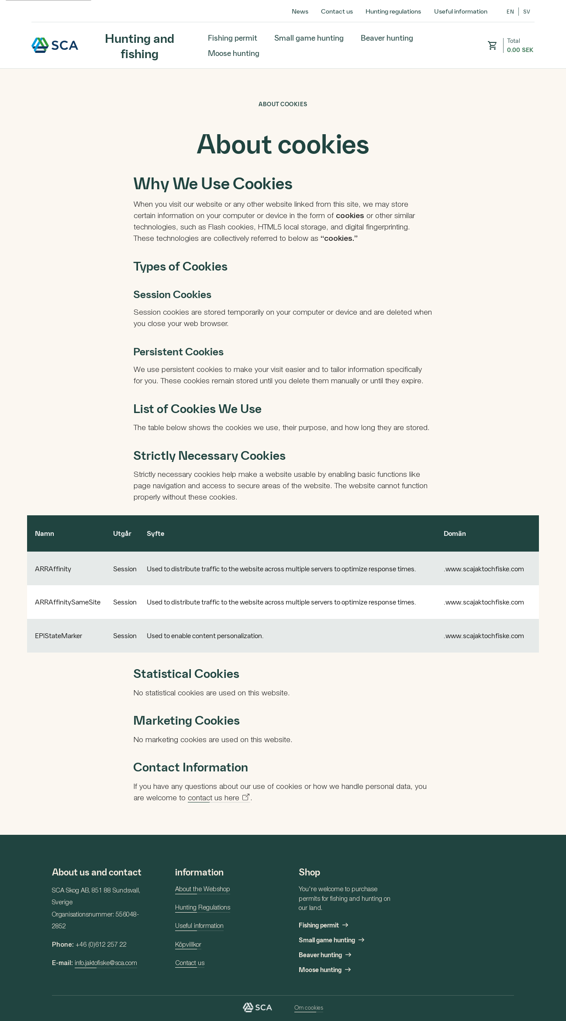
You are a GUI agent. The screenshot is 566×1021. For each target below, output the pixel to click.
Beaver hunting (387, 37)
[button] (492, 45)
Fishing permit (232, 37)
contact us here (213, 798)
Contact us (337, 11)
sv (526, 11)
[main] (283, 452)
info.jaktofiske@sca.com (106, 964)
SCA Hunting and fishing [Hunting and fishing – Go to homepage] (55, 45)
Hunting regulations (393, 11)
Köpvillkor (188, 945)
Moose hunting (233, 52)
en (510, 11)
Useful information (460, 11)
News (300, 11)
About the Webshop (202, 890)
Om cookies (308, 1007)
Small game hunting (309, 37)
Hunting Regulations (202, 908)
